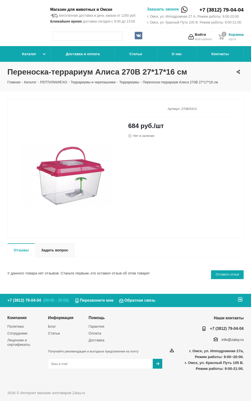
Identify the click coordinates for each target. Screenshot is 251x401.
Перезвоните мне (97, 300)
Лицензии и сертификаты (18, 342)
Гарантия (96, 326)
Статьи (135, 54)
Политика (15, 326)
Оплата (94, 333)
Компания (17, 317)
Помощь (96, 317)
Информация (61, 317)
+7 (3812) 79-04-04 (222, 10)
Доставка (96, 340)
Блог (52, 326)
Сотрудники (17, 333)
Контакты (220, 54)
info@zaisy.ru (233, 339)
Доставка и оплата (83, 54)
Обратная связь (139, 300)
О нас (177, 54)
